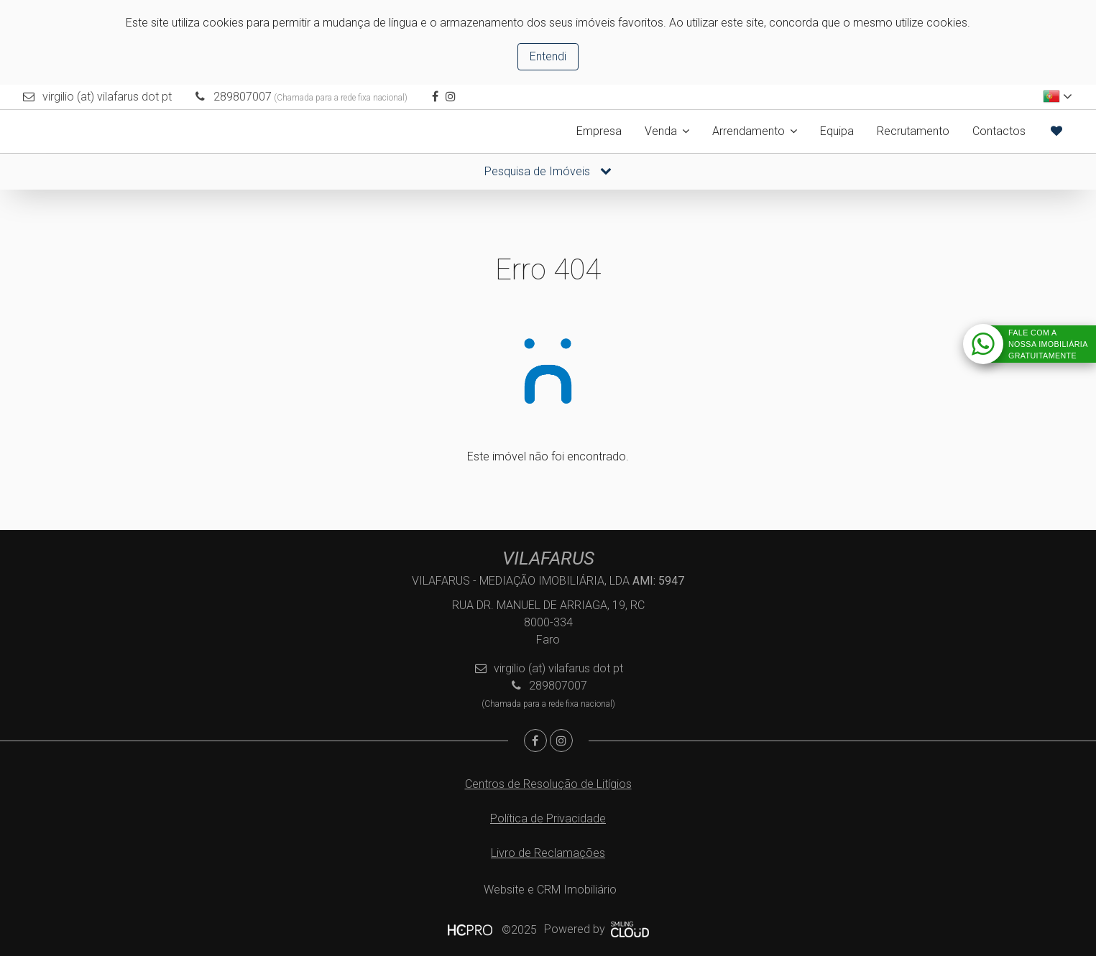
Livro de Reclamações (548, 853)
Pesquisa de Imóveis (548, 171)
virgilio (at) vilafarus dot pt (107, 96)
